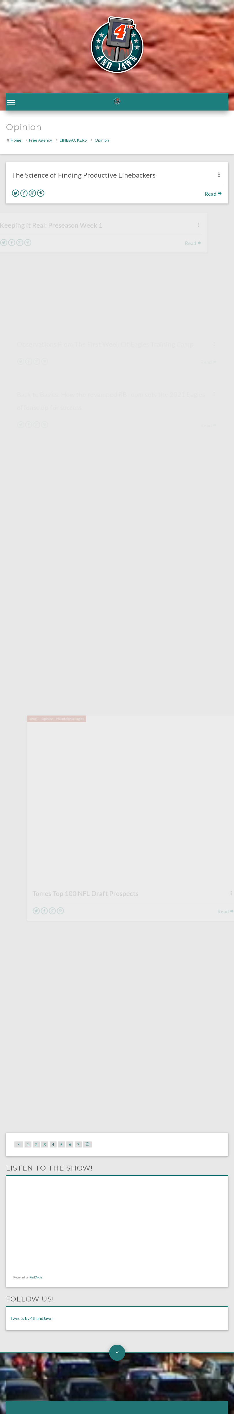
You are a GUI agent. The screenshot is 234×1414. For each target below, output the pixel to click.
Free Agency (40, 141)
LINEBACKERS (73, 141)
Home (16, 141)
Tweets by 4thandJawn (31, 974)
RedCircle (35, 933)
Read (213, 195)
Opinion (102, 141)
